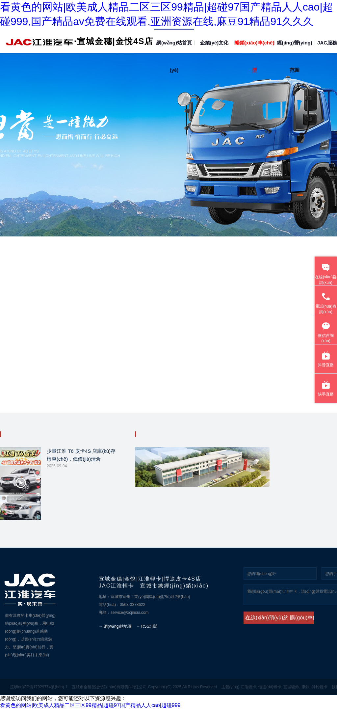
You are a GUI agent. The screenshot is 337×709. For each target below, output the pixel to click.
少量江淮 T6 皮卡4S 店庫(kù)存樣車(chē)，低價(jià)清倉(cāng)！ (81, 456)
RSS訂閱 (149, 626)
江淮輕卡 (248, 687)
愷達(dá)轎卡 (269, 687)
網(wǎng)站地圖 (118, 626)
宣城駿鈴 (291, 687)
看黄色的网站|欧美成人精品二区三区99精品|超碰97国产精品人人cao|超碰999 (90, 705)
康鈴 (305, 687)
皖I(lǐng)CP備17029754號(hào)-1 (38, 687)
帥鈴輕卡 (319, 687)
